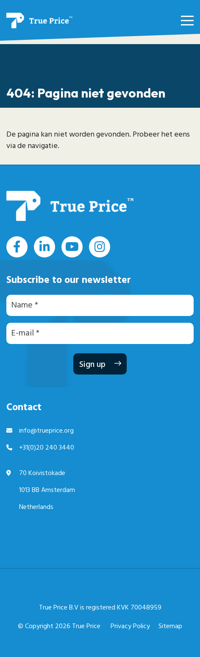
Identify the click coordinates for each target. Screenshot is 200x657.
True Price (86, 626)
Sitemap (170, 626)
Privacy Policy (130, 626)
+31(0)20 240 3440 (46, 447)
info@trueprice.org (46, 430)
